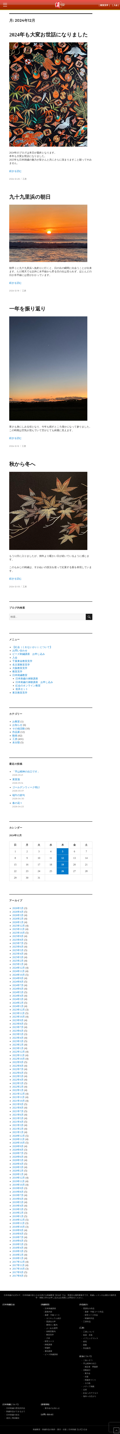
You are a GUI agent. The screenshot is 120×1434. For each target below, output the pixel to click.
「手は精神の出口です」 (26, 771)
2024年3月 (18, 999)
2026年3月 (18, 915)
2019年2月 (18, 1212)
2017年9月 (18, 1272)
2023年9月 (18, 1020)
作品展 (16, 732)
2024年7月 (18, 985)
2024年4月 (18, 995)
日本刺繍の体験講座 (26, 678)
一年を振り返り (27, 309)
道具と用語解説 (12, 1418)
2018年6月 (18, 1240)
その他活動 (18, 728)
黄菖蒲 (16, 779)
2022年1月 (18, 1090)
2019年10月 (18, 1184)
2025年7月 (18, 943)
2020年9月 (18, 1146)
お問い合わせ (19, 650)
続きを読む (15, 171)
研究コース (49, 1341)
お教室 (16, 721)
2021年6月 (18, 1114)
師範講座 (48, 1344)
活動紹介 (87, 1370)
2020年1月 (18, 1174)
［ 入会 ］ (115, 5)
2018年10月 (18, 1226)
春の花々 (17, 803)
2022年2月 (18, 1086)
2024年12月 (18, 967)
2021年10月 (18, 1100)
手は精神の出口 (89, 1363)
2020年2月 (18, 1170)
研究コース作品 (91, 1315)
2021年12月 (18, 1093)
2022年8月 (18, 1065)
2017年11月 (18, 1265)
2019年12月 (18, 1177)
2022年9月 (18, 1062)
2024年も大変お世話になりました (48, 35)
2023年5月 (18, 1034)
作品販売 (87, 1348)
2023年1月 (18, 1048)
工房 (24, 179)
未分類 (16, 742)
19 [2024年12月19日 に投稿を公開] (62, 864)
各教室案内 (51, 1331)
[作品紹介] (83, 1304)
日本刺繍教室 (19, 675)
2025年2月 (18, 960)
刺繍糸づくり (90, 1380)
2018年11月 (18, 1223)
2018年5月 (18, 1244)
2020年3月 (18, 1167)
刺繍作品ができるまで (15, 1411)
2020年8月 (18, 1149)
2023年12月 (18, 1009)
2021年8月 (18, 1107)
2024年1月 (18, 1006)
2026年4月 (18, 911)
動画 (14, 735)
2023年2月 (18, 1044)
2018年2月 (18, 1254)
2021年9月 (18, 1104)
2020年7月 (18, 1153)
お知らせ (17, 725)
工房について (88, 1332)
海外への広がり (89, 1396)
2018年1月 (18, 1258)
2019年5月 (18, 1202)
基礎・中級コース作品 (94, 1312)
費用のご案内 (52, 1325)
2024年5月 (18, 992)
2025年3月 (18, 957)
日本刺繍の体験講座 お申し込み (34, 682)
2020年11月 (18, 1139)
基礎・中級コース (52, 1315)
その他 (87, 1383)
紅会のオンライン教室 (27, 685)
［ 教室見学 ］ (104, 5)
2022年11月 (18, 1055)
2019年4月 (18, 1205)
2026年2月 (18, 918)
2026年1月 (18, 922)
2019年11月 (18, 1181)
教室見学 (17, 671)
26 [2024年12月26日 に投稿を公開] (62, 871)
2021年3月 (18, 1125)
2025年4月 (18, 953)
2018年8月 (18, 1233)
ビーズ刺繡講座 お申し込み (28, 654)
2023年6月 (18, 1030)
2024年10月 (18, 974)
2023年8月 (18, 1023)
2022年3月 (18, 1083)
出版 (86, 1377)
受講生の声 (51, 1322)
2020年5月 (18, 1160)
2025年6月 (18, 946)
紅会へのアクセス (90, 1393)
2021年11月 (18, 1097)
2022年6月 (18, 1072)
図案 (85, 1345)
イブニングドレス (90, 1338)
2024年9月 (18, 978)
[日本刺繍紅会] (8, 1304)
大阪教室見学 (19, 668)
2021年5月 (18, 1118)
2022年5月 (18, 1076)
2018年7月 (18, 1237)
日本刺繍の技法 (12, 1415)
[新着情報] (45, 1404)
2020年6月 (18, 1156)
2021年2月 (18, 1128)
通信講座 (48, 1351)
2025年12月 (18, 925)
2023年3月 (18, 1041)
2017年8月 (18, 1275)
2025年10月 (18, 932)
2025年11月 (18, 929)
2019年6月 (18, 1198)
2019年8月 (18, 1191)
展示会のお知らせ (52, 1408)
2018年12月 (18, 1219)
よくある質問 (52, 1328)
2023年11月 (18, 1013)
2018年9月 (18, 1230)
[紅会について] (85, 1356)
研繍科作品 (89, 1318)
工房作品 (87, 1322)
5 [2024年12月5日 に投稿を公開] (62, 851)
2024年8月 (18, 981)
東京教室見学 (19, 692)
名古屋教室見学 (21, 664)
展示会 (87, 1373)
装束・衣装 (87, 1335)
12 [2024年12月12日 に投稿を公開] (62, 858)
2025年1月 (18, 964)
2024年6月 (18, 988)
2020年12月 (18, 1135)
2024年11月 (18, 971)
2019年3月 (18, 1209)
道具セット (21, 689)
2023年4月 (18, 1037)
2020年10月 (18, 1142)
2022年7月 (18, 1069)
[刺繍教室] (45, 1304)
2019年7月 (18, 1195)
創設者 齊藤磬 (91, 1367)
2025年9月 (18, 936)
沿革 (85, 1390)
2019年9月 (18, 1188)
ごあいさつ (87, 1360)
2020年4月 (18, 1163)
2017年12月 (18, 1261)
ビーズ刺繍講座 (51, 1354)
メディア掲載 (88, 1386)
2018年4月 (18, 1247)
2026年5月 (18, 908)
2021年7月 (18, 1111)
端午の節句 (18, 795)
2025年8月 (18, 939)
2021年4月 (18, 1121)
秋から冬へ (22, 464)
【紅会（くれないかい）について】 (32, 647)
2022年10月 (18, 1058)
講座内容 (48, 1312)
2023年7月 (18, 1027)
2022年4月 (18, 1079)
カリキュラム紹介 (53, 1318)
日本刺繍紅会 (60, 4)
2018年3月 (18, 1251)
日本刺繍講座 (50, 1308)
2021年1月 (18, 1132)
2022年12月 (18, 1051)
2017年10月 (18, 1268)
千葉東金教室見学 (22, 661)
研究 (85, 1342)
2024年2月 (18, 1002)
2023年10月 (18, 1016)
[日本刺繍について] (10, 1404)
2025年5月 (18, 950)
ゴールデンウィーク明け (26, 787)
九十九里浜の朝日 (30, 197)
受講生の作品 (88, 1308)
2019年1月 (18, 1216)
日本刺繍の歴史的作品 (15, 1408)
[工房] (81, 1328)
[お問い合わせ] (47, 1414)
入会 (14, 657)
